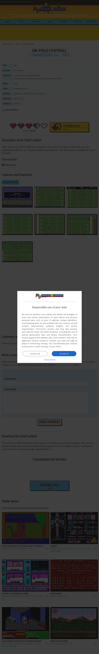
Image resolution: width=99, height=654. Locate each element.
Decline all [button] (35, 353)
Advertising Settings (39, 343)
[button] (49, 359)
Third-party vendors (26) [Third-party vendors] (47, 329)
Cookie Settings (41, 346)
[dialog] (49, 327)
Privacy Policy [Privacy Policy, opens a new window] (55, 346)
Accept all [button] (64, 353)
